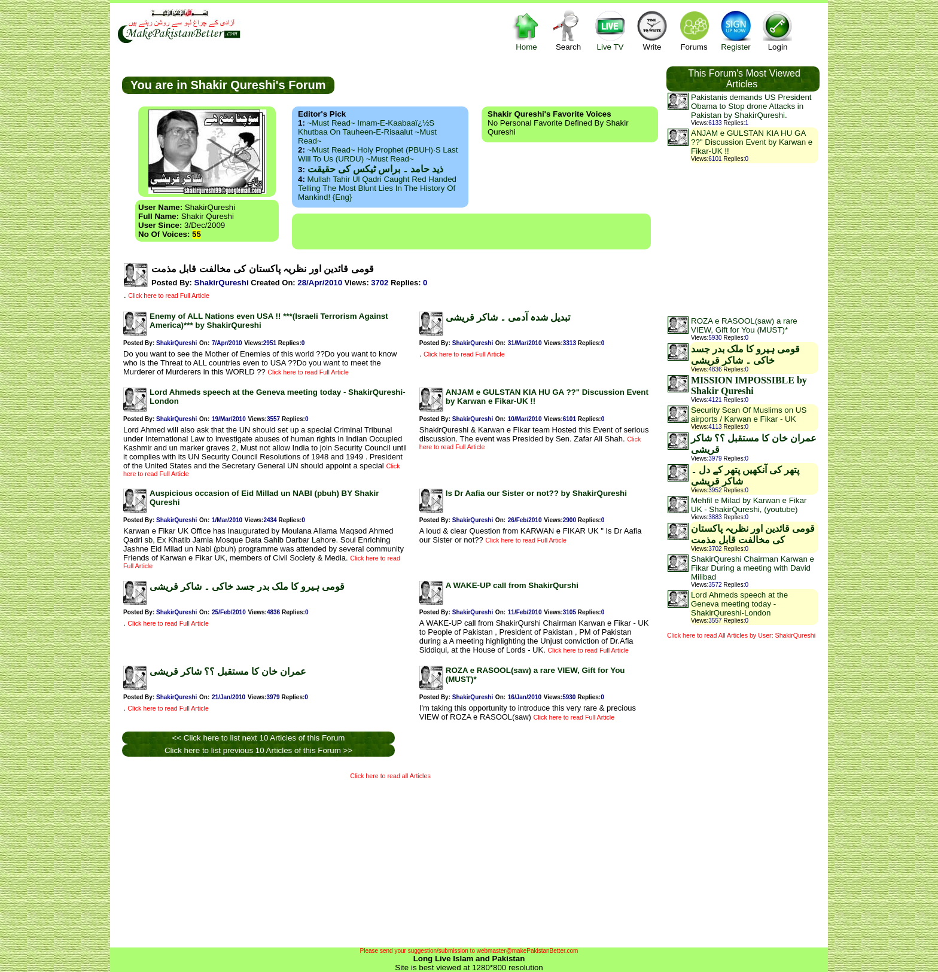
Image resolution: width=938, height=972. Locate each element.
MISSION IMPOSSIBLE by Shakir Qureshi (749, 385)
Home (526, 30)
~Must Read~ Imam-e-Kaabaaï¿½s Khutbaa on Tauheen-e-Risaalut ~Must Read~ (367, 131)
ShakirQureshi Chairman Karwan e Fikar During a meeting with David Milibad (752, 567)
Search (568, 30)
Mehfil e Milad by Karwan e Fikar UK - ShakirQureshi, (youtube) (748, 505)
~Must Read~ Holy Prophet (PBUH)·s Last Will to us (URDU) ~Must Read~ (378, 154)
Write (652, 30)
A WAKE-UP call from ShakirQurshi (512, 585)
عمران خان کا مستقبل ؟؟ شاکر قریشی (228, 671)
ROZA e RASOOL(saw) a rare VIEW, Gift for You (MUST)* (744, 325)
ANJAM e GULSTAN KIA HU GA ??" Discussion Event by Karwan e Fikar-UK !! (751, 142)
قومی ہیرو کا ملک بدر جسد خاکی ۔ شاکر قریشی (247, 586)
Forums (694, 30)
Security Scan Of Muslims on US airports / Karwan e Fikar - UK (748, 414)
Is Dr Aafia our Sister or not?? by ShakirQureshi (536, 493)
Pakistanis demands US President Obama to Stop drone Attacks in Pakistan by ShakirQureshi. (751, 106)
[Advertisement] (471, 231)
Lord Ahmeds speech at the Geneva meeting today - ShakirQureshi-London (739, 603)
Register (736, 30)
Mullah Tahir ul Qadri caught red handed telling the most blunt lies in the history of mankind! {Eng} (377, 188)
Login (778, 30)
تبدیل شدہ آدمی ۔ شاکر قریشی (508, 317)
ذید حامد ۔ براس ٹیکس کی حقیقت (375, 169)
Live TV (610, 30)
